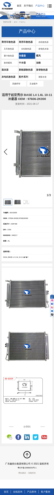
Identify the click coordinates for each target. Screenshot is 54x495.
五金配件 (32, 86)
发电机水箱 (42, 51)
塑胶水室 (41, 79)
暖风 (38, 57)
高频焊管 (15, 86)
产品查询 (31, 491)
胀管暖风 (7, 65)
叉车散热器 (8, 51)
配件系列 (23, 79)
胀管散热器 (42, 72)
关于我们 (28, 5)
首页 (19, 5)
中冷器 (22, 64)
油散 (38, 64)
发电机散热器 (8, 79)
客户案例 (45, 491)
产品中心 (39, 5)
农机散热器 (42, 44)
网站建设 (21, 481)
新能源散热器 (26, 72)
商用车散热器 (26, 44)
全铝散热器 (25, 51)
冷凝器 (22, 57)
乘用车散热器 (8, 44)
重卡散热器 (8, 58)
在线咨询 (17, 491)
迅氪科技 (32, 481)
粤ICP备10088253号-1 (27, 476)
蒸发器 (5, 72)
